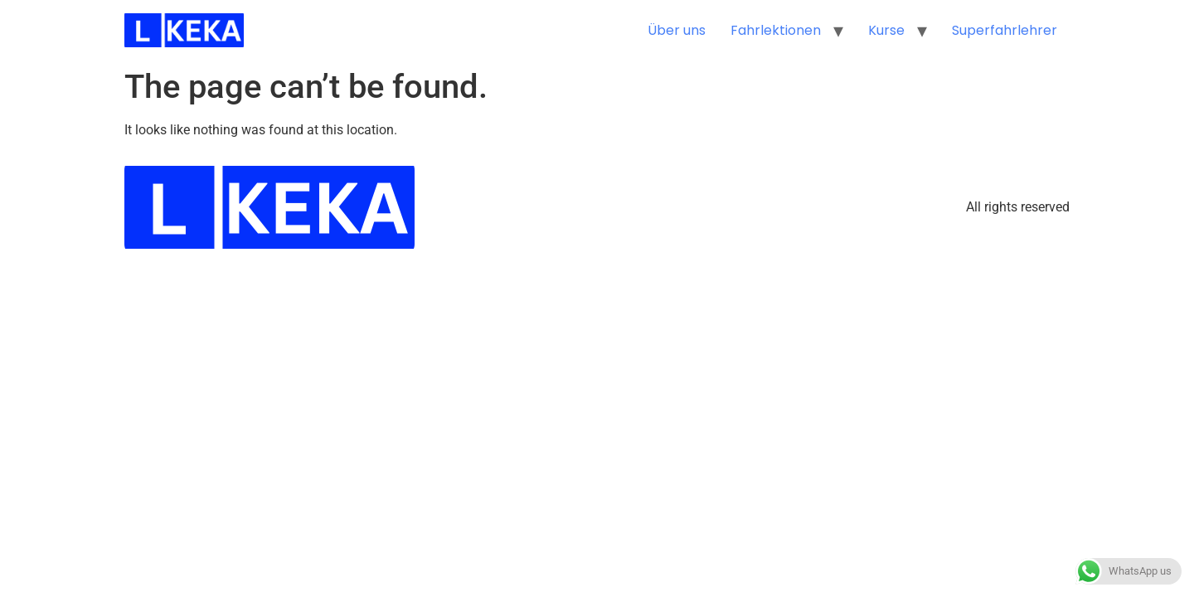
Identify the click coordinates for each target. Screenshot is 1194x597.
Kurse (886, 30)
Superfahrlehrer (1004, 30)
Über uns (677, 30)
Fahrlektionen (775, 30)
